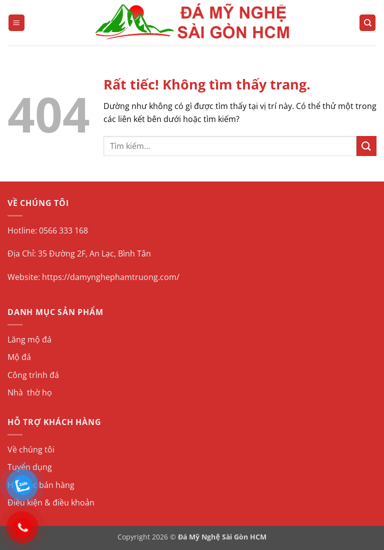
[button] (16, 22)
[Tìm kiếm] (368, 22)
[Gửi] (366, 146)
